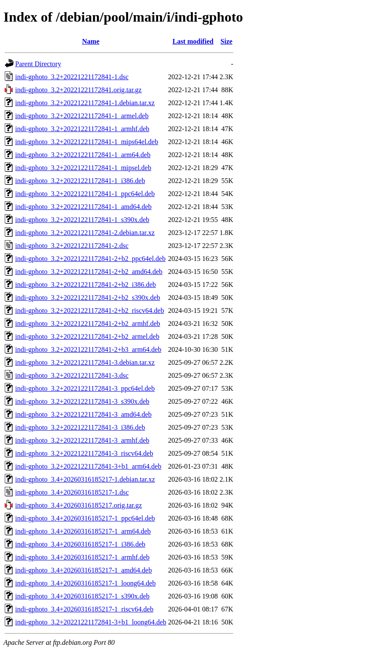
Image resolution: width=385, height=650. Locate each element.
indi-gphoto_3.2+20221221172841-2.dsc (72, 245)
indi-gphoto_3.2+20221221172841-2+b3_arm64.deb (88, 349)
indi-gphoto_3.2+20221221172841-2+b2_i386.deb (85, 284)
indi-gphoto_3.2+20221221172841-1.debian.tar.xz (85, 102)
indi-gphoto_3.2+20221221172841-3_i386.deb (80, 427)
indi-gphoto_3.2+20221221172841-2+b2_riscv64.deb (89, 310)
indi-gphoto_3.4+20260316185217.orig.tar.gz (78, 505)
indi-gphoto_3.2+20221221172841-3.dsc (72, 375)
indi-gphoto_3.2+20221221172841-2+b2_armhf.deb (87, 323)
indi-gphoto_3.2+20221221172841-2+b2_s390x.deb (87, 297)
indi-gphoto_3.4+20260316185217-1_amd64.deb (83, 570)
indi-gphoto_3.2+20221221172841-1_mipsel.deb (83, 167)
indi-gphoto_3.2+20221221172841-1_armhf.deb (82, 128)
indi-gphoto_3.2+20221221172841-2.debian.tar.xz (85, 232)
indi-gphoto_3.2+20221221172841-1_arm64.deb (82, 154)
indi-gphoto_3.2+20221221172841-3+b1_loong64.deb (90, 622)
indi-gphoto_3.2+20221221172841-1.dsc (72, 76)
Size (226, 41)
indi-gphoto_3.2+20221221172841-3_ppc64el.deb (85, 388)
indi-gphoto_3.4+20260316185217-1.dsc (72, 492)
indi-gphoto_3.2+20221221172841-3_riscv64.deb (84, 453)
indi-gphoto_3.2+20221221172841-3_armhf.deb (82, 440)
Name (91, 41)
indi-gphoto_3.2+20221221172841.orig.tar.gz (78, 89)
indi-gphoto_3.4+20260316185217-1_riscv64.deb (84, 609)
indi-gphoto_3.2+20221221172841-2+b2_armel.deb (87, 336)
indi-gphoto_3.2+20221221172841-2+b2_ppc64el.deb (90, 258)
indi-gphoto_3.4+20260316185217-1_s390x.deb (82, 596)
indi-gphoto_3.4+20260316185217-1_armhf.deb (82, 557)
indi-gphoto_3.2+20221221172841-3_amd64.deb (83, 414)
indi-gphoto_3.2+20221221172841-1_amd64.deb (83, 206)
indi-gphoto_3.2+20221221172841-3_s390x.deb (82, 401)
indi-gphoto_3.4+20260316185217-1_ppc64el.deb (85, 518)
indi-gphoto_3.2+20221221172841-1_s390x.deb (82, 219)
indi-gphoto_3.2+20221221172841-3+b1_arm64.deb (88, 466)
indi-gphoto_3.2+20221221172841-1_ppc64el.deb (85, 193)
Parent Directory (38, 64)
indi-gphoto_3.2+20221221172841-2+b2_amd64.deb (88, 271)
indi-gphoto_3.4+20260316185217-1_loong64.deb (85, 583)
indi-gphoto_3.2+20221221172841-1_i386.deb (80, 180)
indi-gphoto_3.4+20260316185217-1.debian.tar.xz (85, 479)
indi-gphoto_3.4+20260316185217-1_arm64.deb (83, 531)
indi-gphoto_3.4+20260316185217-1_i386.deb (80, 544)
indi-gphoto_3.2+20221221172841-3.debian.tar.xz (85, 362)
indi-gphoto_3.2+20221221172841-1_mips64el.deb (86, 141)
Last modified (193, 41)
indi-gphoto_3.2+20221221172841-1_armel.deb (82, 115)
